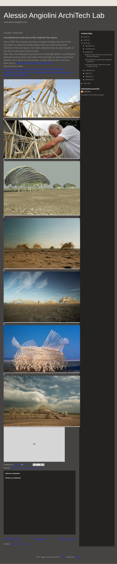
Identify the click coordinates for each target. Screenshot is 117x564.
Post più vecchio (67, 539)
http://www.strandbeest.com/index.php (34, 63)
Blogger (77, 557)
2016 (85, 37)
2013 (85, 83)
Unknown (87, 91)
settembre (89, 70)
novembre (89, 49)
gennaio (88, 79)
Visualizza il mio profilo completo (92, 95)
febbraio (88, 76)
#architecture (15, 468)
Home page (39, 539)
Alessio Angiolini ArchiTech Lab (54, 15)
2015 (85, 40)
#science (24, 468)
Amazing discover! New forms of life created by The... (97, 65)
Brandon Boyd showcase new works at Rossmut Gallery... (98, 56)
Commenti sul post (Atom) (20, 544)
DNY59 (62, 557)
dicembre (88, 46)
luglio (87, 73)
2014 (85, 43)
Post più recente (12, 539)
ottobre (88, 52)
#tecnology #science (35, 468)
